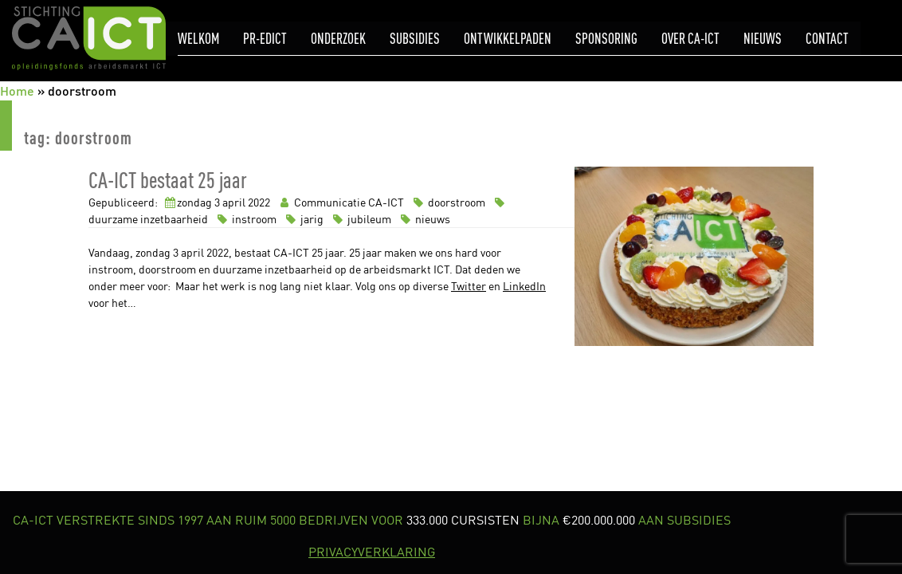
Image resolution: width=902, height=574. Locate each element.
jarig (303, 219)
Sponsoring (606, 38)
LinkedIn (524, 286)
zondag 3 (198, 202)
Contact (827, 38)
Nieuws (762, 38)
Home (17, 90)
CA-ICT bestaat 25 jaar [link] (167, 180)
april (233, 202)
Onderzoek (338, 38)
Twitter (468, 286)
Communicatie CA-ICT (340, 202)
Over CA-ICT (690, 38)
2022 (259, 202)
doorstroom (448, 202)
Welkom (198, 38)
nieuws (423, 219)
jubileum (361, 219)
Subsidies (415, 38)
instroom (246, 219)
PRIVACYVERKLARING (371, 552)
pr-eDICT (265, 38)
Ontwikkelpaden (507, 38)
